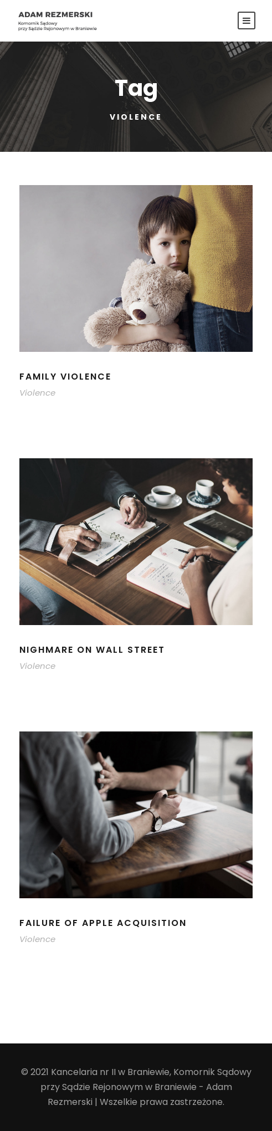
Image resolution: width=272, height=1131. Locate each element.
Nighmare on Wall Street (92, 649)
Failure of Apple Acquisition (103, 923)
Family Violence (65, 376)
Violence (37, 392)
